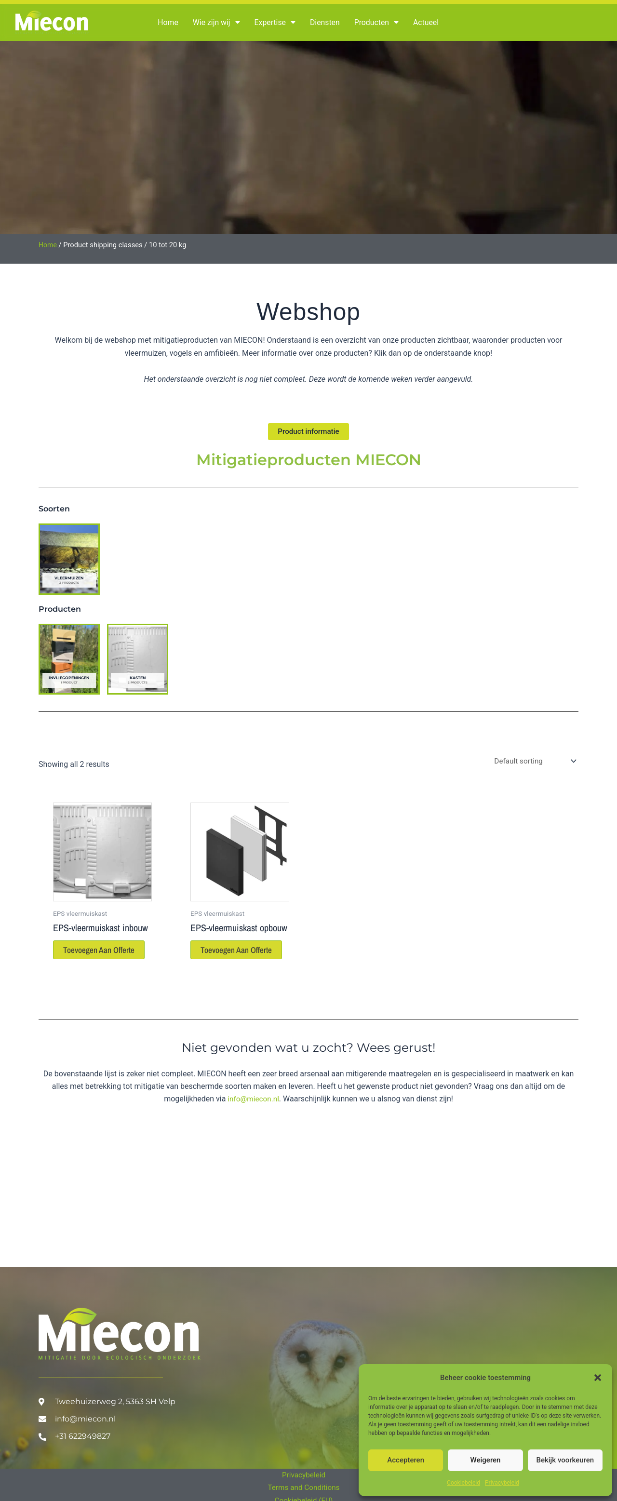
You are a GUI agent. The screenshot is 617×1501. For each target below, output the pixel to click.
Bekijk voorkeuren (565, 1460)
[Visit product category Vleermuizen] (69, 560)
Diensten (326, 22)
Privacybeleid (502, 1482)
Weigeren (485, 1460)
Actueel (428, 22)
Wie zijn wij (217, 22)
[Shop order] (532, 762)
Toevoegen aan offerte (90, 957)
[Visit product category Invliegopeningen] (69, 660)
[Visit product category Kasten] (137, 660)
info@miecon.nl (253, 1112)
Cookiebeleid (463, 1482)
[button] (598, 1377)
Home (168, 22)
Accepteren (405, 1460)
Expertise (275, 22)
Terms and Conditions (303, 1487)
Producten (378, 22)
